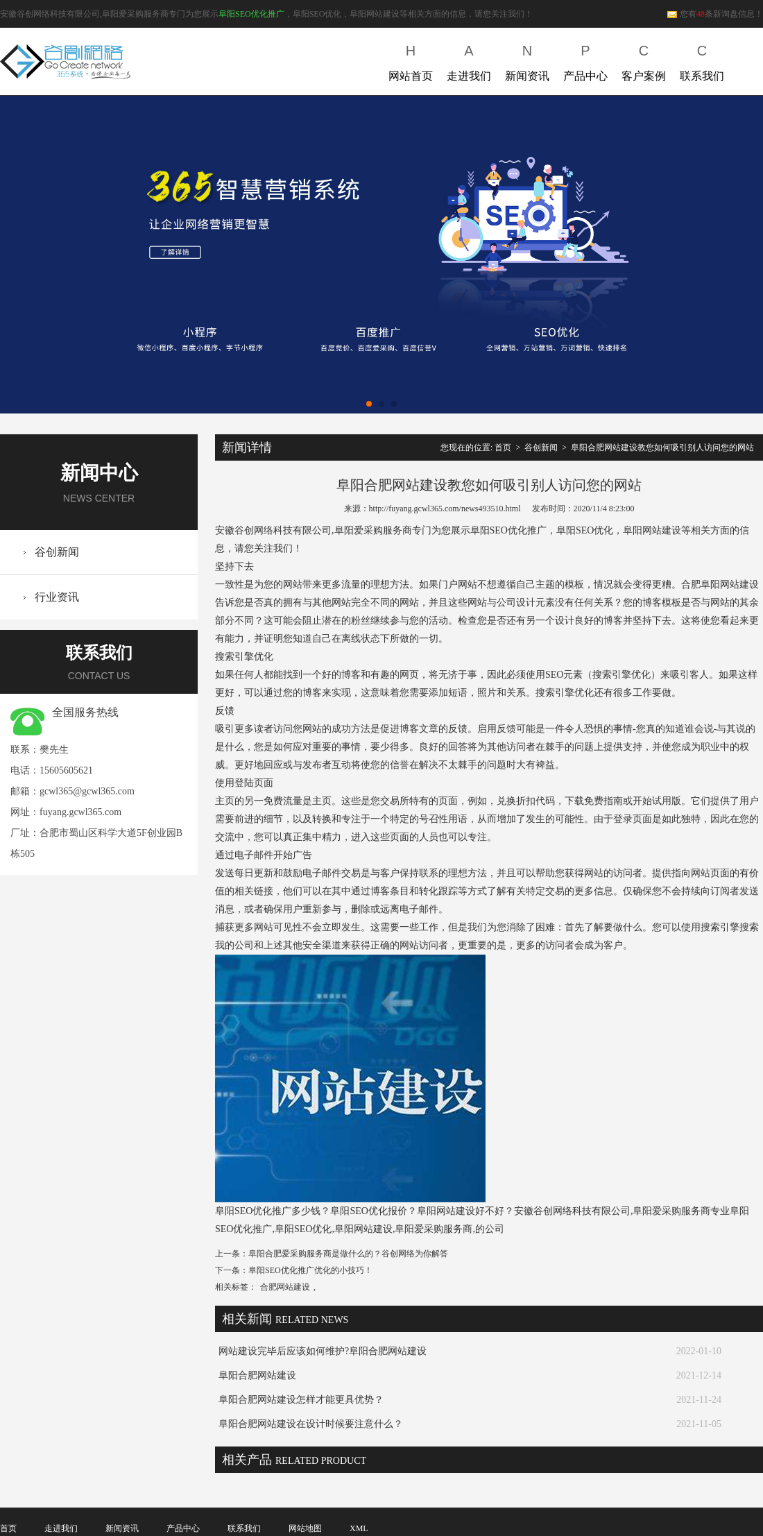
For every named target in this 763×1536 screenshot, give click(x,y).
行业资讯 (57, 597)
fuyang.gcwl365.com (80, 812)
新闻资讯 (527, 60)
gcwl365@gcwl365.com (87, 791)
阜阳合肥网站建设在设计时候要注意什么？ (310, 1424)
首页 (503, 447)
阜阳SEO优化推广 (251, 14)
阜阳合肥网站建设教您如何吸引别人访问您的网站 (662, 447)
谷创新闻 (57, 552)
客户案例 (643, 60)
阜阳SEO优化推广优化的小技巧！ (310, 1270)
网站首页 (410, 60)
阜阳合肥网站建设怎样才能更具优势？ (301, 1399)
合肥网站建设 (285, 1287)
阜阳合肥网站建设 (257, 1375)
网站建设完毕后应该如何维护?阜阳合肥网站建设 (322, 1351)
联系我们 (702, 60)
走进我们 (469, 60)
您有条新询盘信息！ (715, 14)
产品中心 (585, 60)
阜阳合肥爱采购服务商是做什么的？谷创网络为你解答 (348, 1253)
